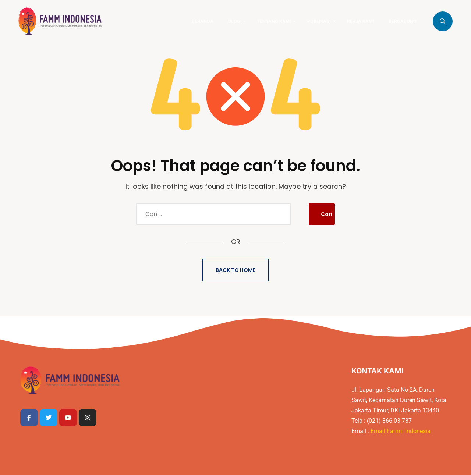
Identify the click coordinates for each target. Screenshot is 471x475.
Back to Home (235, 270)
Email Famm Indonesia (401, 431)
